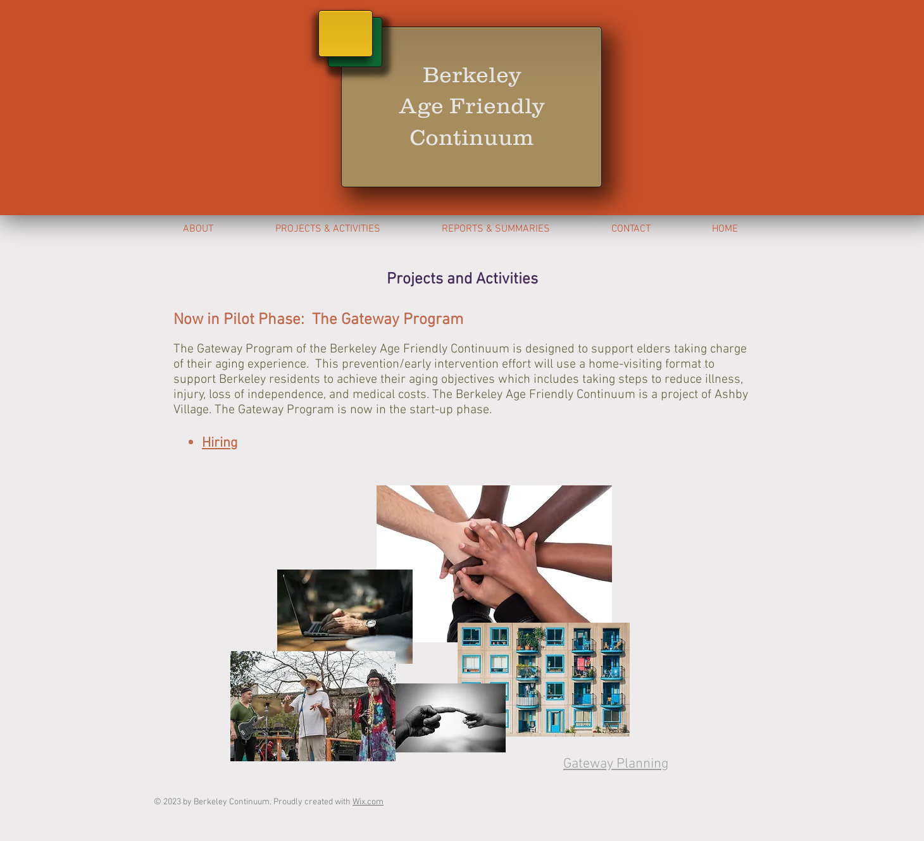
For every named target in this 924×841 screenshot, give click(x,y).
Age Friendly (471, 105)
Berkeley (472, 74)
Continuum (471, 137)
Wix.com (368, 802)
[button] (495, 229)
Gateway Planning (615, 764)
